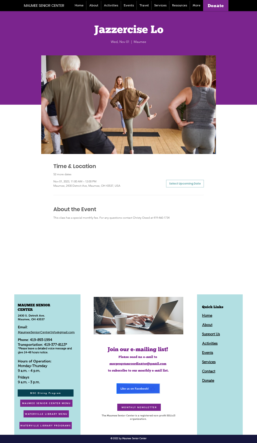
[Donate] (215, 5)
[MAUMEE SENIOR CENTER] (46, 5)
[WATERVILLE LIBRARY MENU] (46, 413)
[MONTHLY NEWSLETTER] (139, 407)
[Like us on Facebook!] (138, 388)
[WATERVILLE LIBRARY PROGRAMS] (45, 425)
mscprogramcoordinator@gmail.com (137, 364)
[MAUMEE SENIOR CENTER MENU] (46, 403)
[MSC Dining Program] (46, 393)
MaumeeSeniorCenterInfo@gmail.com (46, 332)
